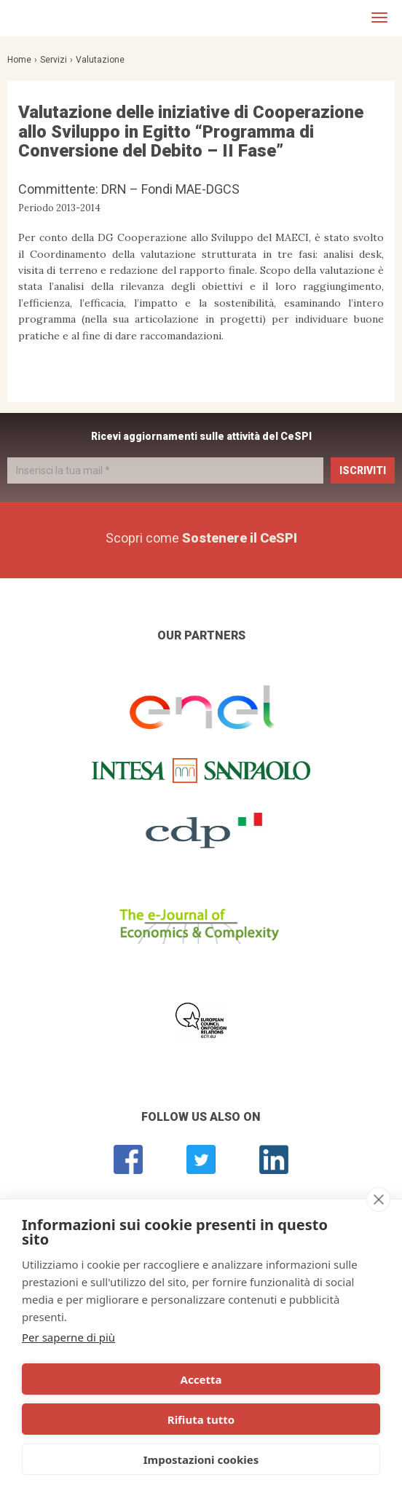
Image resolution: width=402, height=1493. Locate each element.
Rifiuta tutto (201, 1419)
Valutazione (100, 60)
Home (19, 60)
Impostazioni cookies (201, 1459)
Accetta (201, 1379)
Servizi (53, 60)
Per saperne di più (68, 1337)
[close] (378, 1199)
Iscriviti (362, 470)
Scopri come (201, 537)
